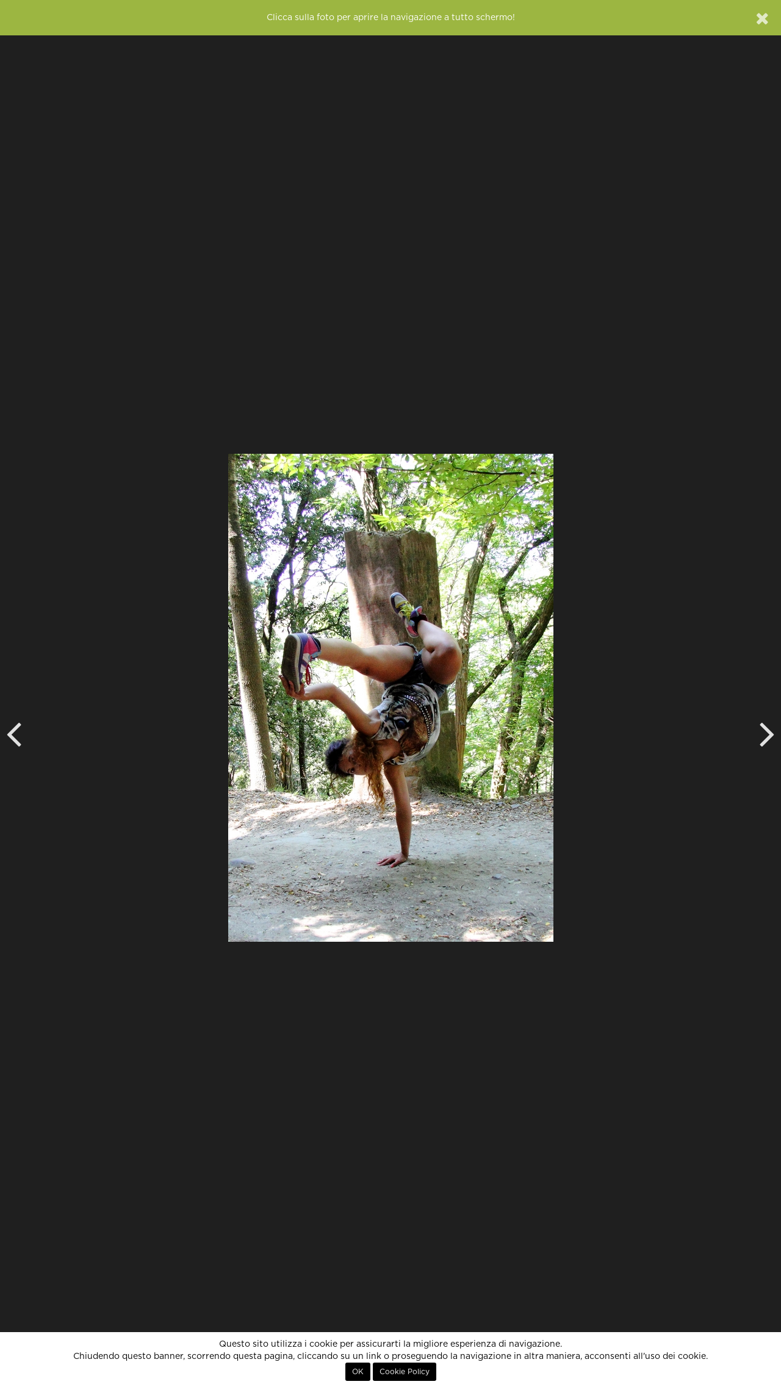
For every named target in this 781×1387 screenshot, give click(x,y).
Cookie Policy (405, 1371)
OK (358, 1371)
